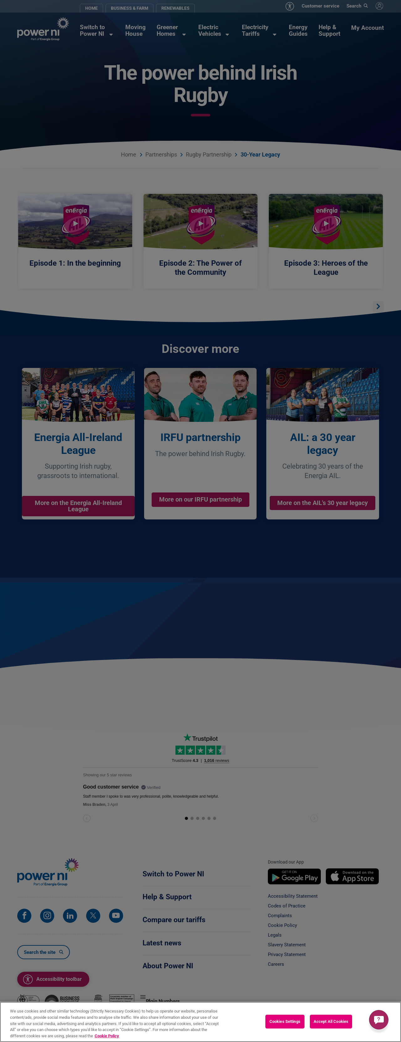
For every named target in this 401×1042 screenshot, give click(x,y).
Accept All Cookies (331, 1023)
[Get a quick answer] (378, 1019)
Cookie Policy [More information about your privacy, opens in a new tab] (107, 1038)
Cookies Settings (284, 1023)
